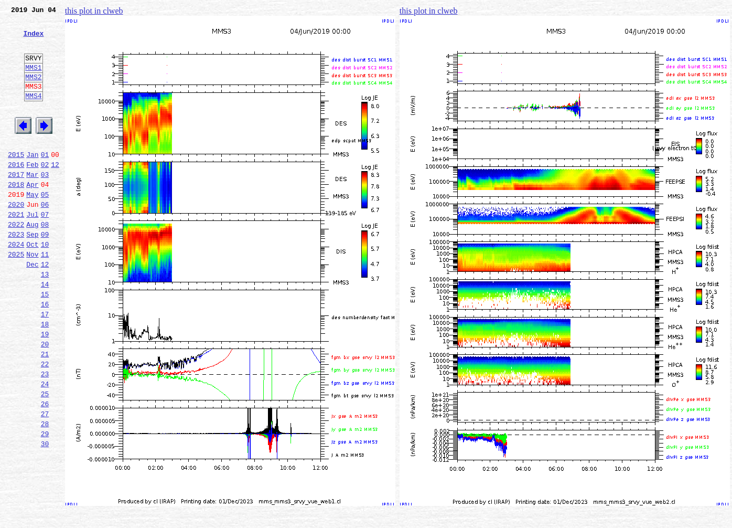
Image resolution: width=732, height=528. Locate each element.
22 (45, 422)
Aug (32, 260)
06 (45, 237)
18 (45, 376)
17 (45, 364)
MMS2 (33, 91)
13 (45, 318)
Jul (32, 249)
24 (45, 445)
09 (45, 272)
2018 (16, 214)
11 (45, 295)
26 (45, 468)
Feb (32, 191)
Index (33, 39)
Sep (32, 272)
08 (45, 260)
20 (45, 399)
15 (45, 341)
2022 (16, 260)
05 (45, 225)
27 (45, 479)
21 (45, 410)
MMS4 (33, 113)
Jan (32, 179)
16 (45, 352)
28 (45, 491)
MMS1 (33, 80)
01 (45, 179)
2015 (16, 179)
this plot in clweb (94, 10)
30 (45, 514)
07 (45, 249)
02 (45, 191)
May (32, 225)
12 (55, 191)
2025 (16, 295)
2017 (16, 202)
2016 (16, 191)
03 (45, 202)
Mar (32, 202)
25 (45, 456)
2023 (16, 272)
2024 (16, 283)
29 (45, 503)
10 (45, 283)
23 (45, 433)
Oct (32, 283)
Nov (32, 295)
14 (45, 329)
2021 (16, 249)
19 (45, 387)
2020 (16, 237)
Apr (32, 214)
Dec (32, 306)
